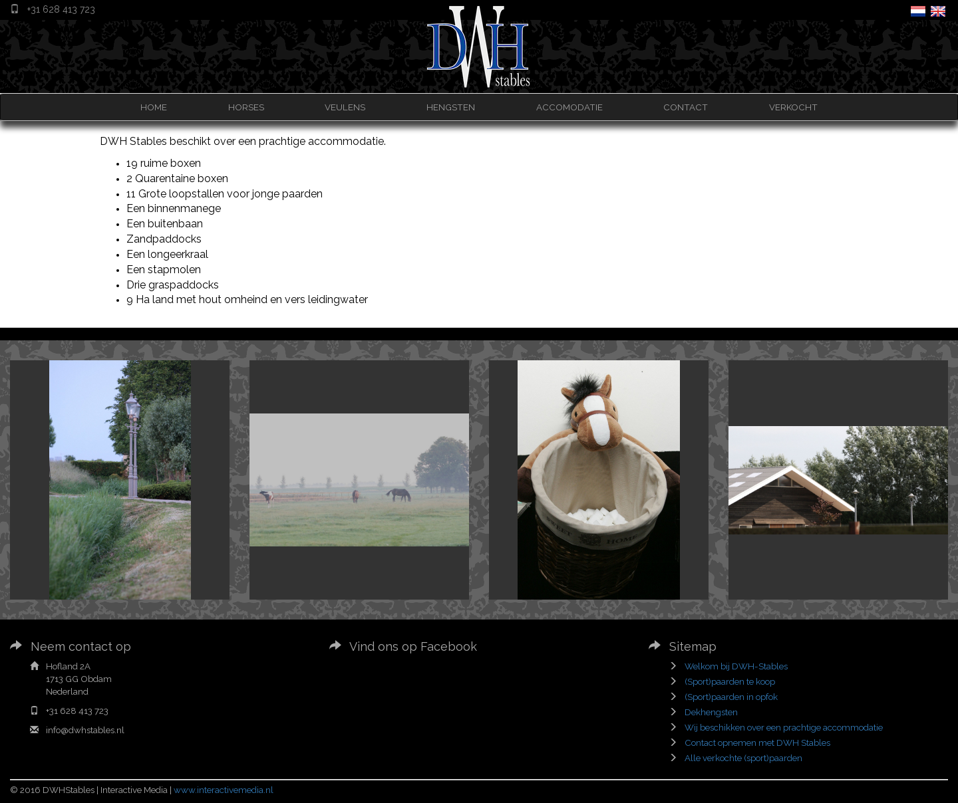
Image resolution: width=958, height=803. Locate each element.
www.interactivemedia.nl (223, 789)
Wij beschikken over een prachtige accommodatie (784, 727)
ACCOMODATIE (569, 107)
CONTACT (685, 107)
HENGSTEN (450, 107)
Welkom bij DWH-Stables (736, 666)
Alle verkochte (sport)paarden (743, 757)
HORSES (246, 107)
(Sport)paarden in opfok (731, 696)
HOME (153, 107)
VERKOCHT (793, 107)
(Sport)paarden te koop (730, 681)
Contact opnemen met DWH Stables (757, 742)
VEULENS (345, 107)
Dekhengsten (711, 712)
